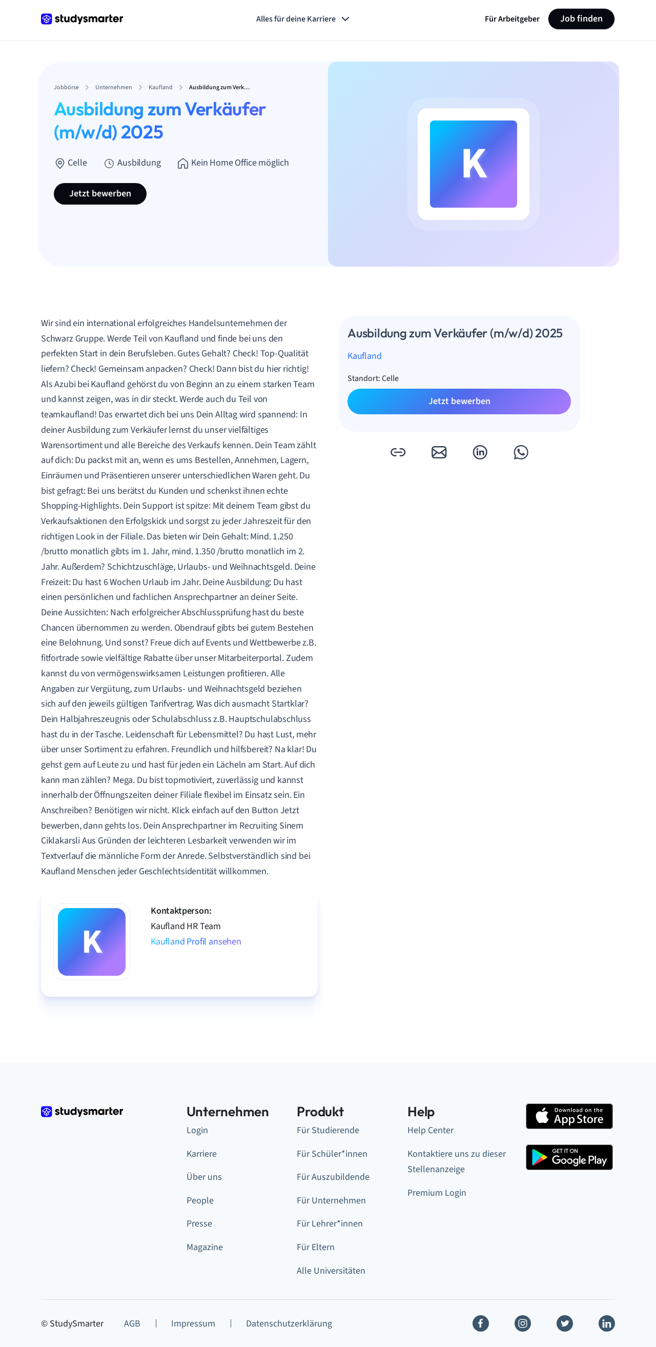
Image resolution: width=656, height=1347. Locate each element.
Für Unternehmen (331, 1200)
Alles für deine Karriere (304, 19)
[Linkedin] (607, 1323)
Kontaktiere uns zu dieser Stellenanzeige (456, 1162)
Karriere (202, 1154)
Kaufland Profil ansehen (196, 941)
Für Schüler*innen (332, 1154)
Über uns (204, 1177)
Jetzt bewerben (100, 193)
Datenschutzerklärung (289, 1323)
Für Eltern (316, 1247)
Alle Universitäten (331, 1270)
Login (197, 1130)
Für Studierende (328, 1130)
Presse (199, 1223)
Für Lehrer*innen (330, 1223)
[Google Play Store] (569, 1157)
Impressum (193, 1323)
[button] (397, 452)
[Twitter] (565, 1323)
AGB (132, 1323)
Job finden (581, 18)
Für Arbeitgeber (512, 19)
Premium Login (436, 1193)
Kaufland (364, 356)
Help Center (430, 1130)
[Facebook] (481, 1323)
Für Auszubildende (333, 1177)
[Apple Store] (569, 1116)
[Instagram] (523, 1323)
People (200, 1200)
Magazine (205, 1247)
